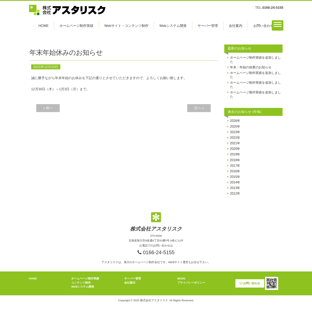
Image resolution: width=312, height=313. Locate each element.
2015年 (235, 176)
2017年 (235, 165)
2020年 (235, 148)
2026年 (235, 120)
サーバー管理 (208, 26)
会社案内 (235, 26)
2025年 (235, 126)
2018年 (235, 160)
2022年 (235, 137)
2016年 (235, 171)
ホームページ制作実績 (76, 26)
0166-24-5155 (159, 252)
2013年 (235, 188)
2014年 (235, 182)
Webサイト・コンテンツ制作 (126, 26)
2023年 (235, 132)
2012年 (235, 193)
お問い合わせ (263, 26)
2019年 (235, 154)
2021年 (235, 143)
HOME (43, 26)
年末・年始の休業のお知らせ (250, 67)
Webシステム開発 (173, 26)
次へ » (199, 108)
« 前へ (48, 108)
